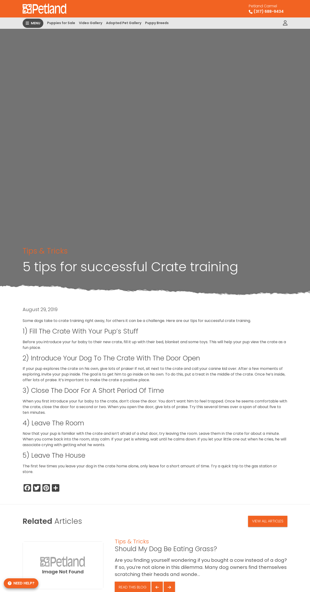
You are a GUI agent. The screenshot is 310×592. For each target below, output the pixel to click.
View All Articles (267, 521)
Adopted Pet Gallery (123, 23)
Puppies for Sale (61, 23)
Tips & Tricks (45, 250)
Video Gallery (90, 23)
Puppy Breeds (157, 23)
